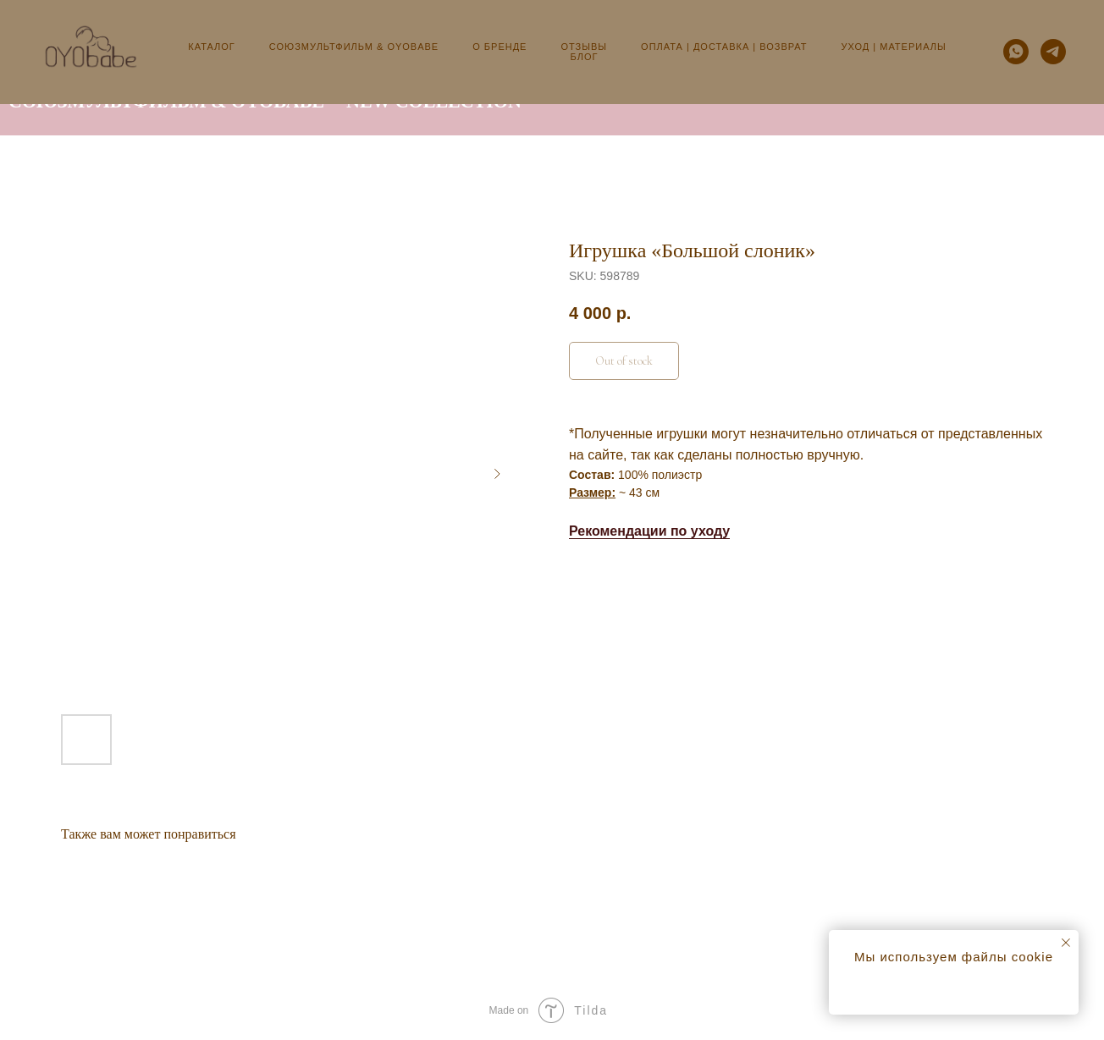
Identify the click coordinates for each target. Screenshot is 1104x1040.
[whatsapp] (1016, 51)
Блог (585, 57)
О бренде (499, 46)
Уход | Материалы (894, 46)
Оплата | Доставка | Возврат (724, 46)
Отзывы (583, 46)
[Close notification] (1065, 942)
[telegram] (1053, 51)
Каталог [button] (211, 46)
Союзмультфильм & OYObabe (354, 46)
